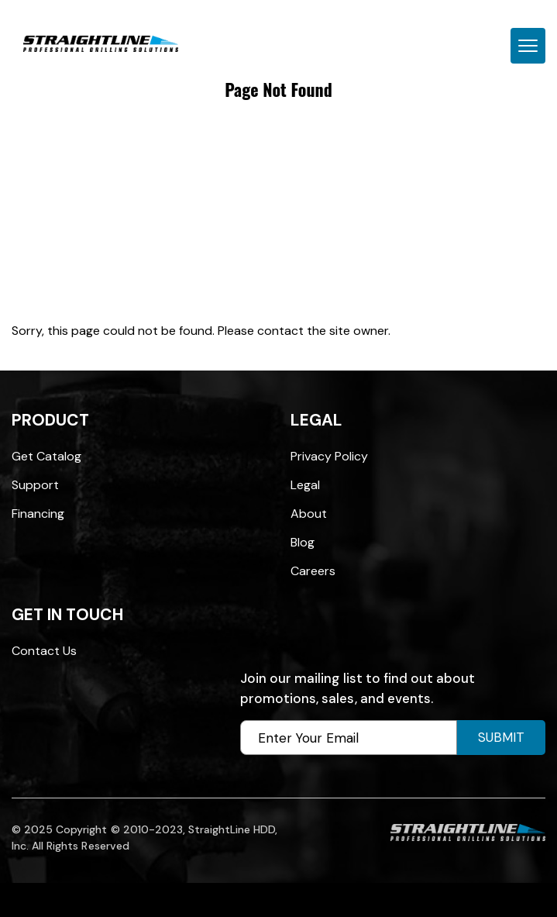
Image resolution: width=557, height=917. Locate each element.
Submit (501, 737)
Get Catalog (46, 456)
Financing (38, 513)
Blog (303, 542)
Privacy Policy (329, 456)
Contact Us (44, 651)
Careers (313, 571)
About (309, 513)
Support (35, 485)
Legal (305, 485)
